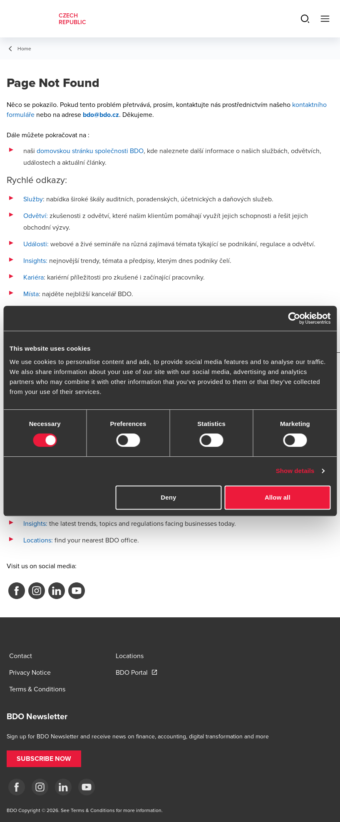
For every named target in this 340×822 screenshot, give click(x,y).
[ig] (40, 787)
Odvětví (34, 215)
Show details (295, 470)
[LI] (63, 787)
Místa (31, 293)
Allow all (277, 497)
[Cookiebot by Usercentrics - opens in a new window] (294, 318)
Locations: (38, 540)
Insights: (35, 260)
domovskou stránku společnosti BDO (90, 150)
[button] (44, 758)
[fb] (17, 787)
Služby (33, 198)
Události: (36, 243)
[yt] (87, 787)
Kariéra (33, 277)
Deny (168, 497)
